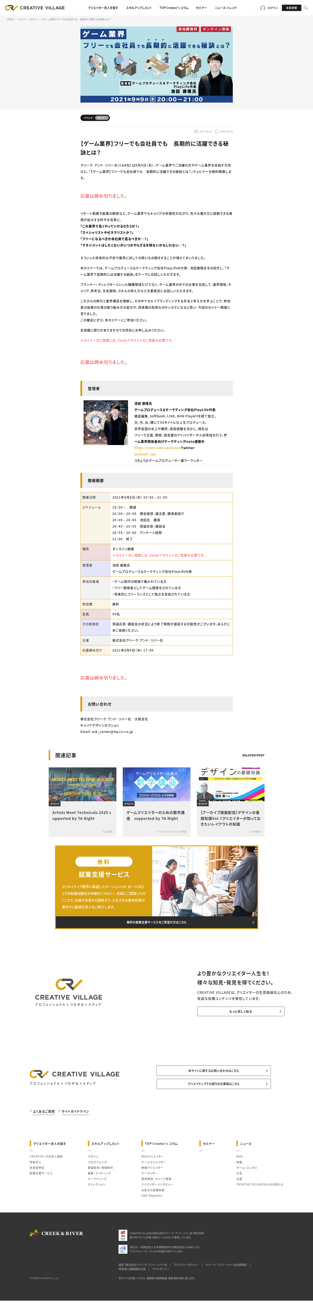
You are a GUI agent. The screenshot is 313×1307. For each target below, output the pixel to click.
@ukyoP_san (145, 454)
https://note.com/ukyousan (157, 447)
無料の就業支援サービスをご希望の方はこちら (156, 924)
